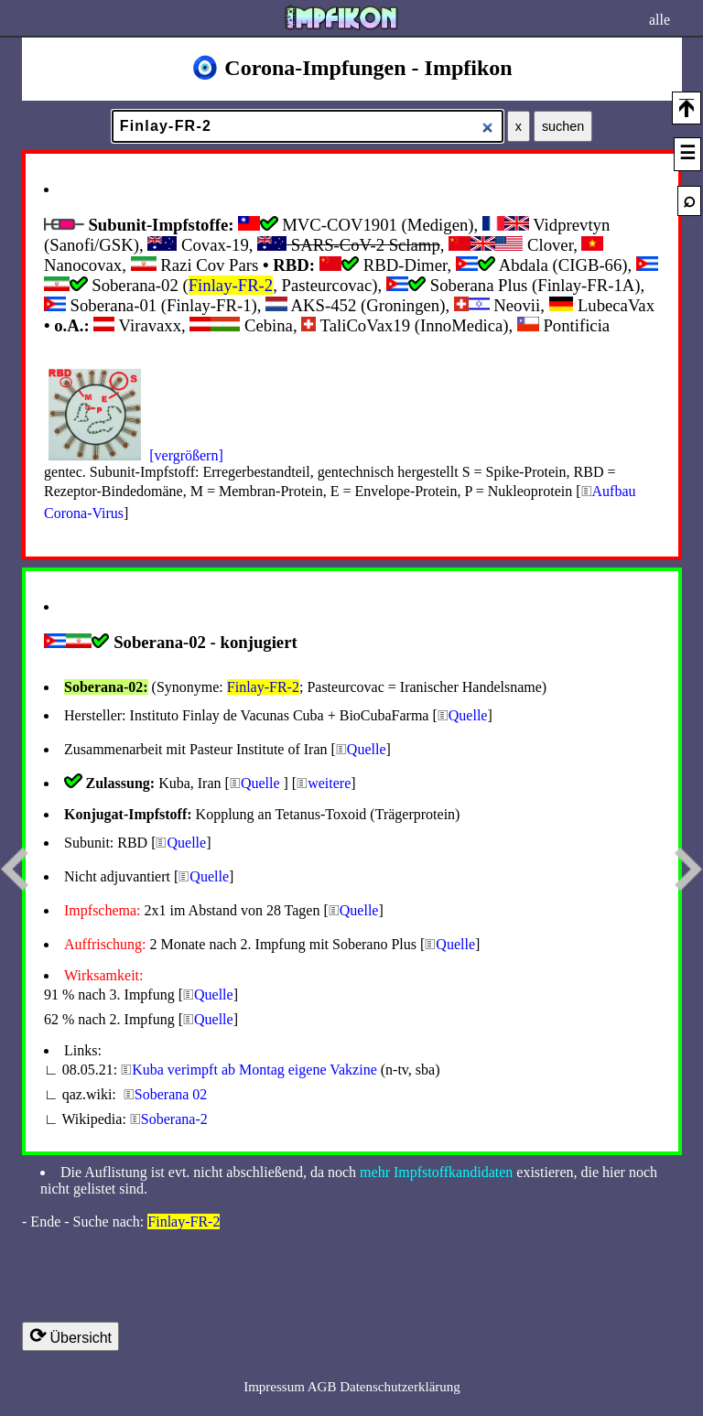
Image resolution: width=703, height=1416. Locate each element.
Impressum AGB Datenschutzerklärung (351, 1386)
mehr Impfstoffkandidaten (436, 1172)
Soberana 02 (171, 1094)
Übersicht (70, 1335)
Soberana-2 (174, 1119)
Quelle (468, 715)
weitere (329, 783)
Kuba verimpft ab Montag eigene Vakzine (254, 1069)
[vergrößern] (186, 455)
